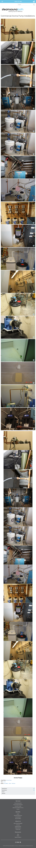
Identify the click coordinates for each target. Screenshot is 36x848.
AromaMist (6, 783)
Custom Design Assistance (18, 804)
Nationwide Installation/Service (18, 807)
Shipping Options (18, 827)
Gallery (18, 835)
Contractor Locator (18, 806)
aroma (4, 781)
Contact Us (18, 824)
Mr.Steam (13, 783)
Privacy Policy (18, 829)
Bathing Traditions (18, 837)
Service (3, 791)
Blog (18, 834)
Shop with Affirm (18, 818)
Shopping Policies (18, 826)
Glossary (18, 809)
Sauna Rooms (4, 790)
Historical (3, 793)
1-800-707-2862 (18, 1)
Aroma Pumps (8, 780)
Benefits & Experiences (18, 815)
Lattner (10, 783)
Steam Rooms (4, 788)
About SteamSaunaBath (18, 823)
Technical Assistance (18, 803)
